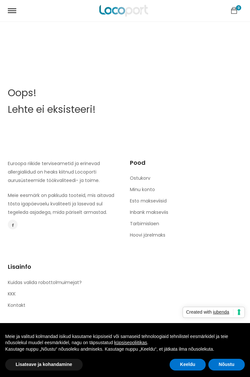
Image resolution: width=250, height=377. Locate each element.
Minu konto (142, 189)
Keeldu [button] (187, 364)
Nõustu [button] (226, 364)
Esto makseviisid (148, 201)
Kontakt (16, 305)
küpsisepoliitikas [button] (130, 342)
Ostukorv (140, 178)
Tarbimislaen (144, 223)
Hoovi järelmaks (147, 235)
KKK (12, 294)
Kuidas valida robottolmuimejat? (45, 282)
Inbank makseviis (149, 212)
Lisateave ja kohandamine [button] (44, 364)
